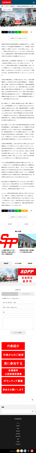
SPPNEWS (18, 444)
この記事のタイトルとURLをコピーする (18, 38)
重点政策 (18, 431)
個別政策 (18, 433)
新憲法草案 (18, 436)
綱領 (18, 428)
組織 (18, 439)
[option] (9, 246)
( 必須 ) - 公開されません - (10, 307)
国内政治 (9, 9)
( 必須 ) (9, 302)
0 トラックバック (26, 293)
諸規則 (18, 441)
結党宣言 (18, 425)
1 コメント (10, 293)
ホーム (18, 423)
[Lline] (18, 32)
